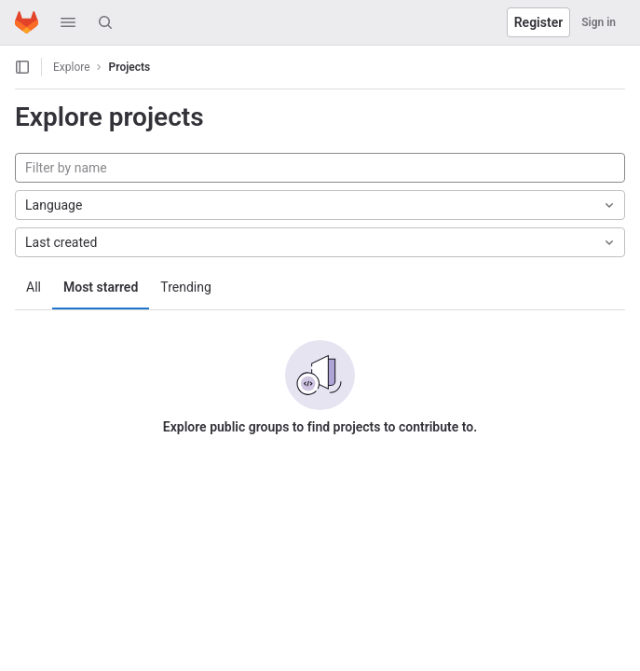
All (33, 287)
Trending (185, 287)
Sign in (598, 22)
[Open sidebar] (22, 67)
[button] (68, 22)
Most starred (100, 287)
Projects (130, 67)
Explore (71, 67)
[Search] (105, 22)
